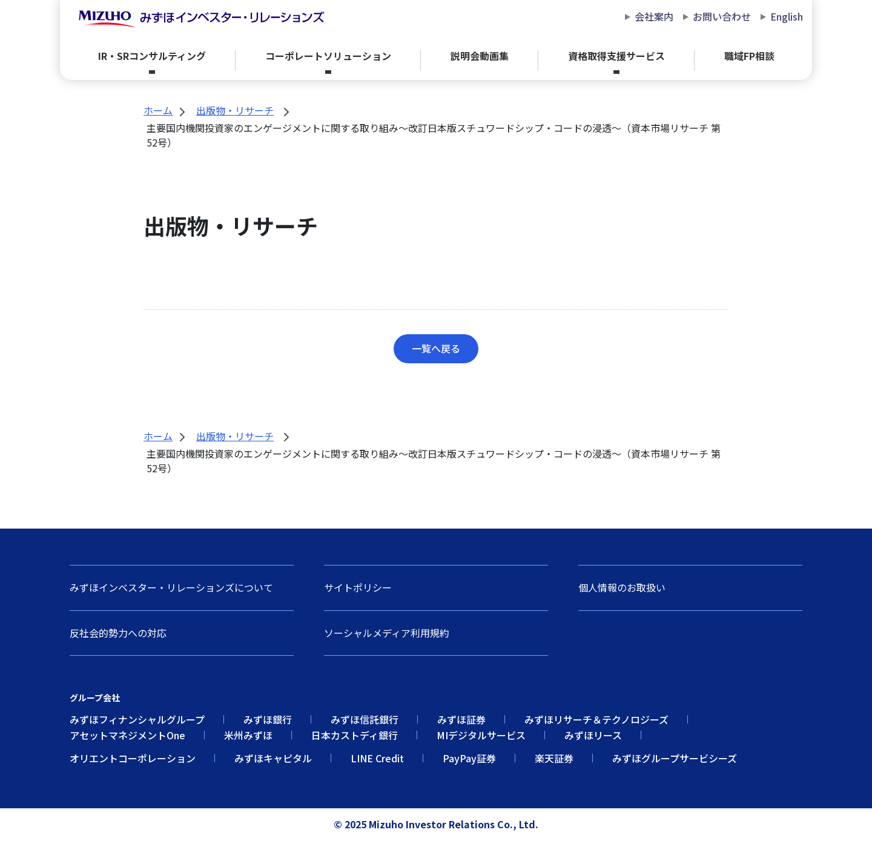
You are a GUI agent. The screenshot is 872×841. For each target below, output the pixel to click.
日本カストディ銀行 (354, 735)
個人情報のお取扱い (622, 587)
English (786, 16)
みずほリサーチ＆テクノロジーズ (596, 719)
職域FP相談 (749, 55)
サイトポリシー (358, 587)
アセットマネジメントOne (127, 735)
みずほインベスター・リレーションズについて (171, 587)
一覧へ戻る (436, 348)
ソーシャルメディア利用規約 (386, 632)
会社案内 (654, 16)
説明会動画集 (480, 55)
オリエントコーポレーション (133, 758)
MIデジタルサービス (481, 735)
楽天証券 (554, 758)
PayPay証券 (469, 758)
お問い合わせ (722, 16)
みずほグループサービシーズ (674, 758)
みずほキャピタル (273, 758)
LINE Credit (377, 758)
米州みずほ (248, 735)
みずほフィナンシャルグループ (137, 719)
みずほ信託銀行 (364, 719)
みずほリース (593, 735)
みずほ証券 (461, 719)
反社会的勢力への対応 (118, 632)
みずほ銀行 (267, 719)
